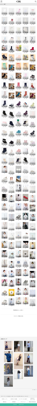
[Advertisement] (18, 327)
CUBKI (18, 1)
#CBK (18, 404)
